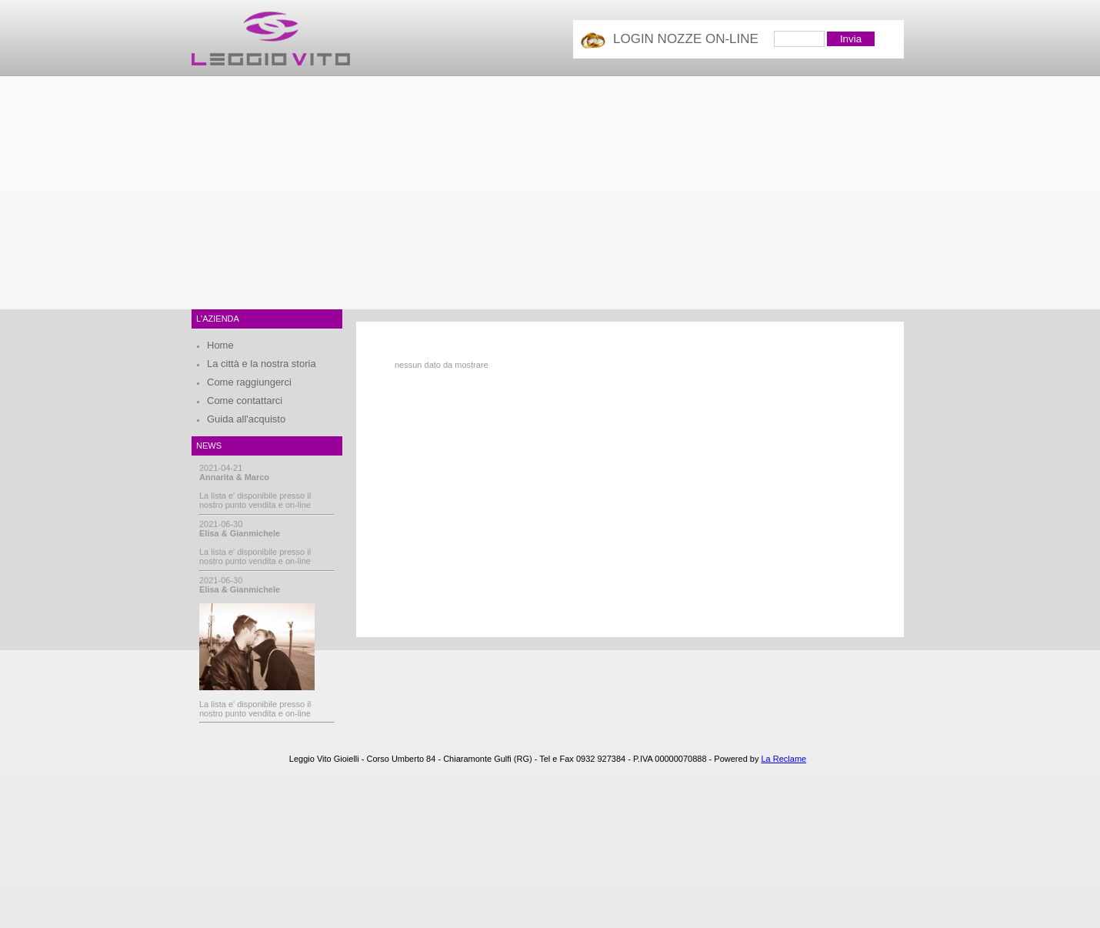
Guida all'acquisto (246, 419)
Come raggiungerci (249, 382)
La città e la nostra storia (261, 363)
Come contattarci (244, 400)
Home (220, 345)
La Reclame (783, 758)
